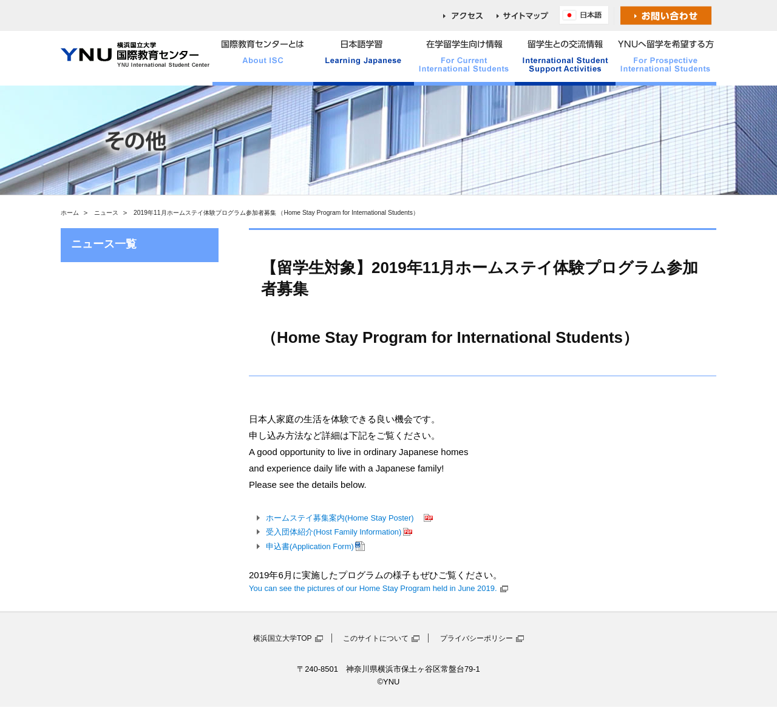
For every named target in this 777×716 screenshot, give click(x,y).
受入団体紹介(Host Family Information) (333, 531)
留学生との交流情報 (565, 58)
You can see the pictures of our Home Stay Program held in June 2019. (373, 588)
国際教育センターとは (262, 58)
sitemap (528, 15)
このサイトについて (376, 638)
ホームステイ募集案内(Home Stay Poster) (344, 517)
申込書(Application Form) (310, 546)
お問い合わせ (666, 15)
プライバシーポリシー (476, 638)
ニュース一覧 (104, 244)
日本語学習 (363, 58)
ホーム (70, 212)
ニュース (106, 212)
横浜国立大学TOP (282, 638)
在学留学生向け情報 (464, 58)
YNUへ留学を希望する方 (666, 58)
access (470, 15)
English (587, 15)
